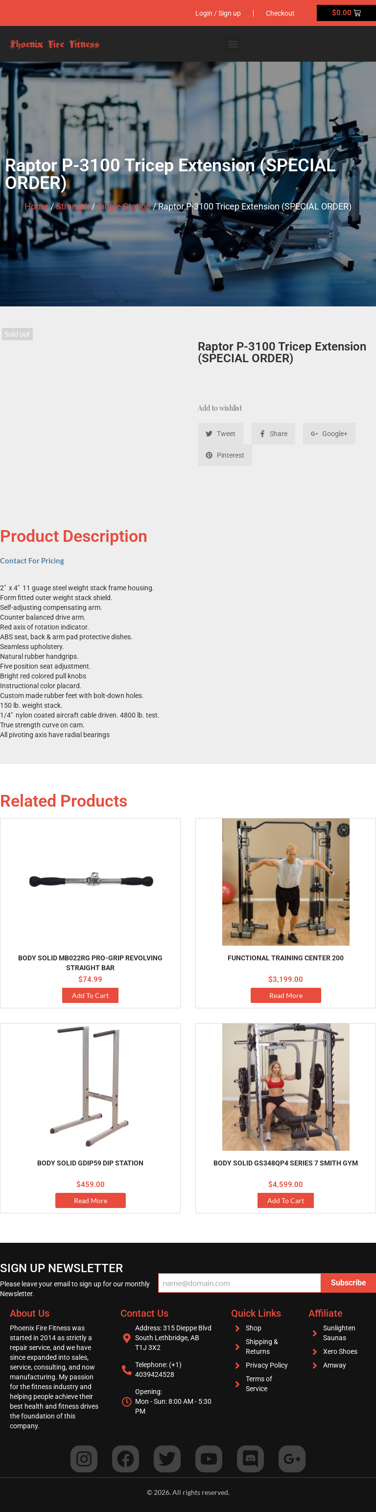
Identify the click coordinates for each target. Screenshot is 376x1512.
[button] (233, 44)
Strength (73, 206)
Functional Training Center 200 (286, 958)
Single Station (124, 206)
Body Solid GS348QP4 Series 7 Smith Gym (285, 1163)
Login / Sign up (218, 13)
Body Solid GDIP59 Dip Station (90, 1163)
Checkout (280, 13)
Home (36, 206)
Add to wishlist (220, 408)
